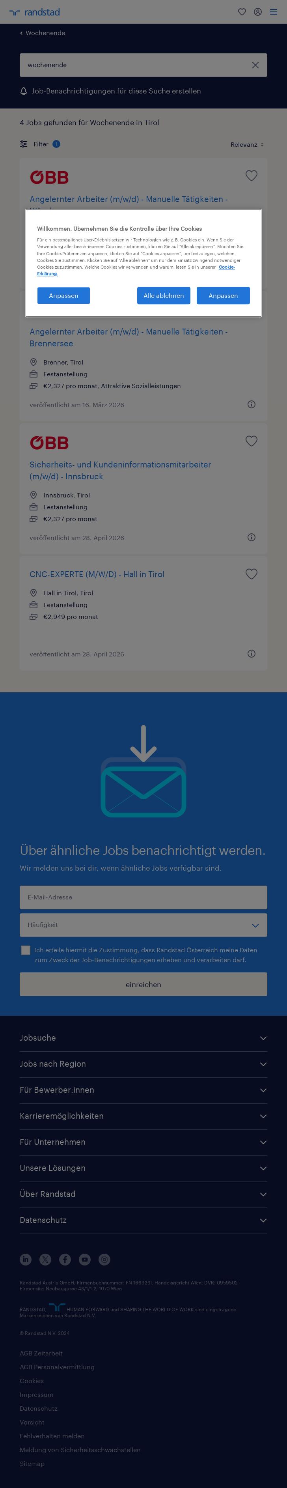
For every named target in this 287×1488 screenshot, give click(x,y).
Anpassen (223, 295)
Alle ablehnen (164, 295)
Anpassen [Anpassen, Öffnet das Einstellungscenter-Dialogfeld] (63, 295)
